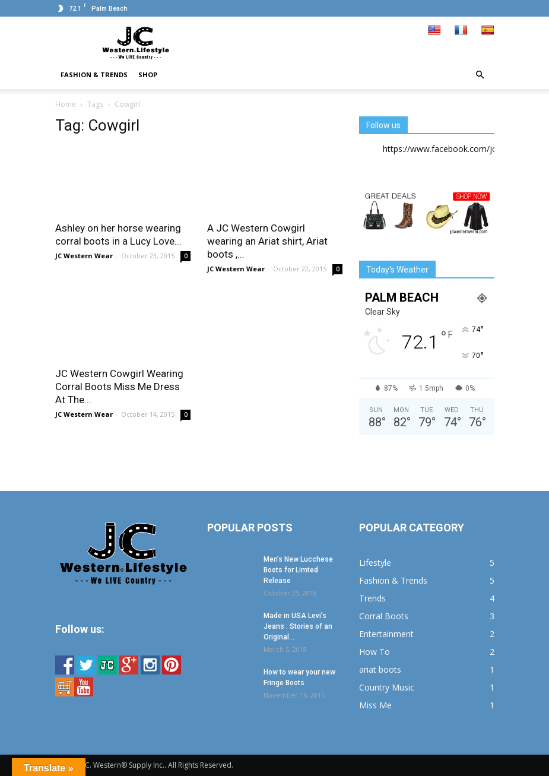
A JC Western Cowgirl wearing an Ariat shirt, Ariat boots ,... (267, 241)
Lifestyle (375, 562)
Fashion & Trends (94, 74)
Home (65, 104)
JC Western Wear (84, 255)
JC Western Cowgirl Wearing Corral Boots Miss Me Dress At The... (119, 387)
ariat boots (380, 669)
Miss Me (375, 705)
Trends (372, 598)
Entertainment (386, 633)
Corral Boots (383, 616)
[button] (480, 75)
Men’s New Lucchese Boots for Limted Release (298, 570)
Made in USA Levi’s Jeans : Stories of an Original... (298, 626)
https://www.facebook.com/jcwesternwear (464, 148)
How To (374, 651)
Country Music (386, 687)
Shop (147, 74)
